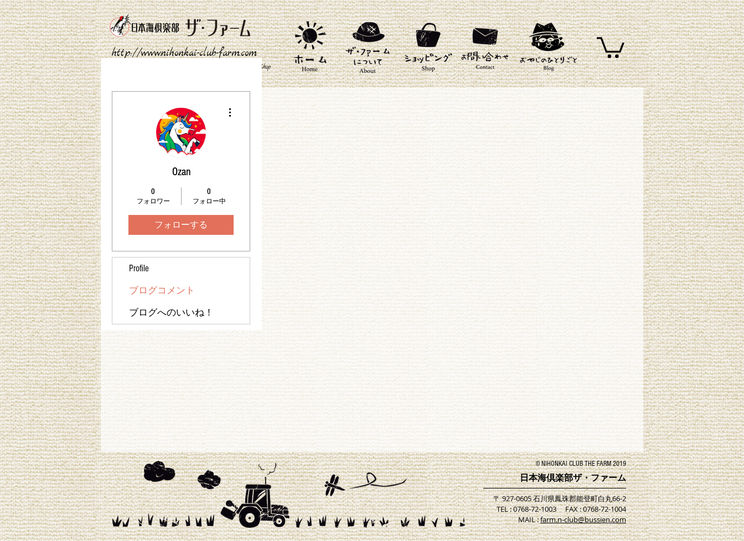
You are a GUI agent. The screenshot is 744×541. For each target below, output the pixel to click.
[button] (610, 46)
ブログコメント (162, 290)
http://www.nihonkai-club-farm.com (184, 53)
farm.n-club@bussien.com (583, 519)
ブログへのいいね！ (171, 312)
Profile (139, 268)
